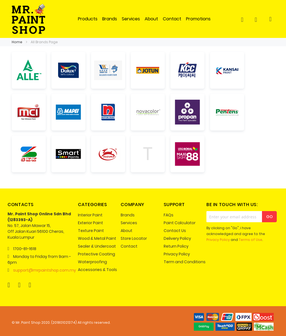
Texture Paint (91, 230)
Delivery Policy (177, 238)
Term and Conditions (185, 262)
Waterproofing (92, 262)
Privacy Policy (177, 254)
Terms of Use (250, 239)
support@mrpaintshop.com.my (44, 270)
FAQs (168, 215)
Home (17, 42)
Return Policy (176, 246)
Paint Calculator (180, 223)
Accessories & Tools (97, 269)
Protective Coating (96, 254)
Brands (128, 215)
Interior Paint (90, 215)
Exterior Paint (90, 223)
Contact (129, 246)
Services (129, 223)
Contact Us (175, 230)
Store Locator (134, 238)
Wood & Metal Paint (97, 238)
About (126, 230)
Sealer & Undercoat (97, 246)
